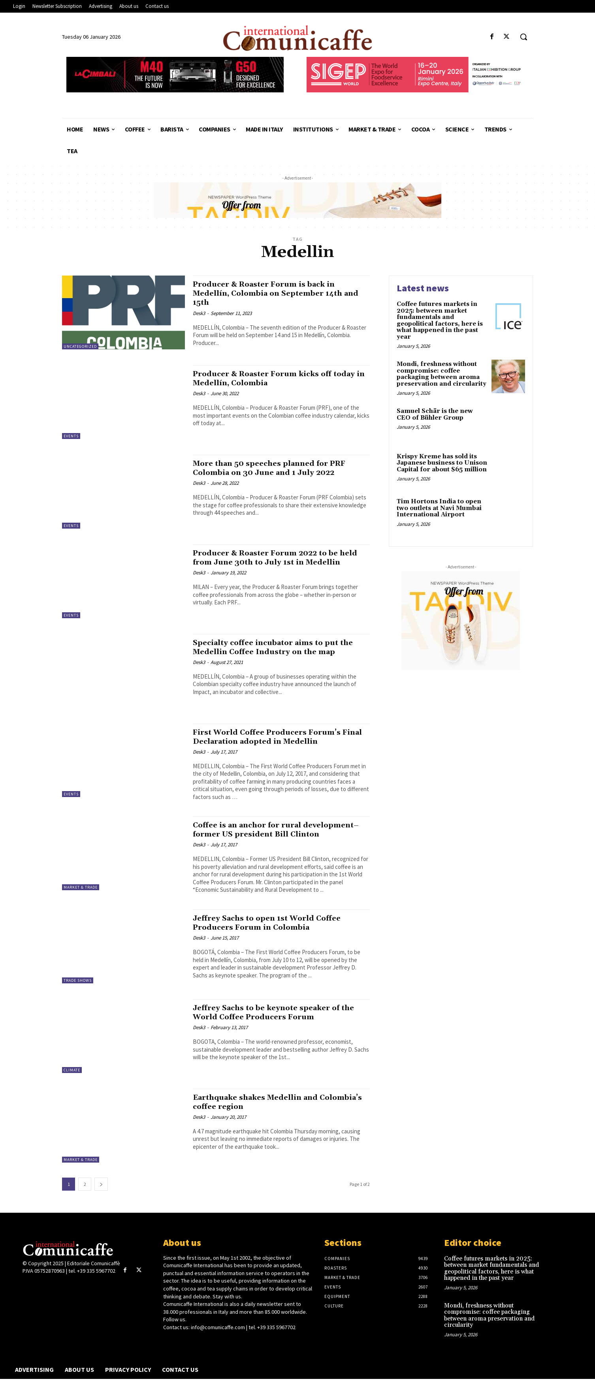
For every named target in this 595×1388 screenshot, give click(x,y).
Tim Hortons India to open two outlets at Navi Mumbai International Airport (439, 508)
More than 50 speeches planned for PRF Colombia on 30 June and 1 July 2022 (278, 468)
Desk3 (199, 313)
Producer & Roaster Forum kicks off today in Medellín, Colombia (270, 378)
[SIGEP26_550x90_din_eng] (415, 74)
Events (71, 436)
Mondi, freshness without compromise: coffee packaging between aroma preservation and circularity (441, 374)
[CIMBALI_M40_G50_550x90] (175, 74)
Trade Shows (78, 989)
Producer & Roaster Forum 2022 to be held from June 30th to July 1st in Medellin (274, 562)
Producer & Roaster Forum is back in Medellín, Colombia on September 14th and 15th (276, 293)
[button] (523, 36)
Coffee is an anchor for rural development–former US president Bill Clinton (276, 834)
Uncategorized (80, 346)
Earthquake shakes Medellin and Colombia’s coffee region (264, 1111)
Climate (72, 1079)
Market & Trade (81, 887)
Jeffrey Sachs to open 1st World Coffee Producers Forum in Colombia (275, 932)
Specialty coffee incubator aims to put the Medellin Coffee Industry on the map (279, 647)
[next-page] (101, 1193)
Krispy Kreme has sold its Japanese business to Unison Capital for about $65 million (442, 463)
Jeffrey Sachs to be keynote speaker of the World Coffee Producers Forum (274, 1021)
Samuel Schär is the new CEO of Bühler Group (435, 414)
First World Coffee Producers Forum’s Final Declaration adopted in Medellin (275, 737)
